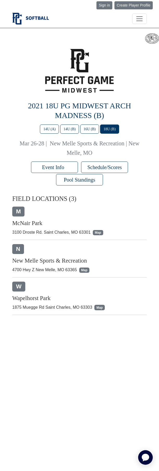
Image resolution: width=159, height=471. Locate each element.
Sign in (104, 5)
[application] (145, 457)
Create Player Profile (133, 5)
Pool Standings (79, 180)
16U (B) (90, 129)
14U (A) (49, 129)
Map (98, 232)
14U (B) (70, 129)
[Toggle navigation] (139, 19)
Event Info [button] (54, 167)
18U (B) (109, 129)
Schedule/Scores (104, 167)
